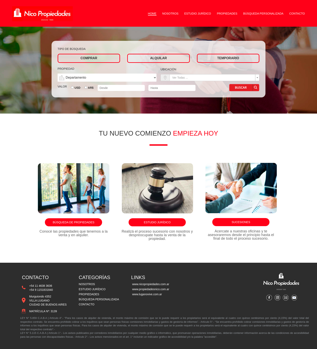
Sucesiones (241, 222)
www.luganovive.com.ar (147, 294)
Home (152, 13)
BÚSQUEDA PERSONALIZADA (99, 299)
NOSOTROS (87, 284)
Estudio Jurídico (197, 13)
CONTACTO (86, 304)
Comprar (88, 58)
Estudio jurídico (157, 222)
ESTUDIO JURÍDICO (92, 289)
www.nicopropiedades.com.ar (150, 284)
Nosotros (170, 13)
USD (77, 87)
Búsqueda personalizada (263, 13)
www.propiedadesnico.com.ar (150, 289)
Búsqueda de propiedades (73, 222)
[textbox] (213, 78)
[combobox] (214, 77)
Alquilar (158, 58)
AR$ (91, 87)
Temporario (228, 58)
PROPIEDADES (89, 294)
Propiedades (227, 13)
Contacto (297, 13)
